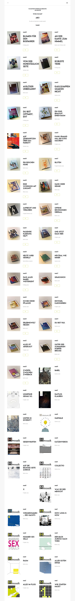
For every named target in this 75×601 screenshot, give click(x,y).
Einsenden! (37, 25)
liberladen (37, 8)
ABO (37, 18)
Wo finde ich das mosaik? (37, 14)
